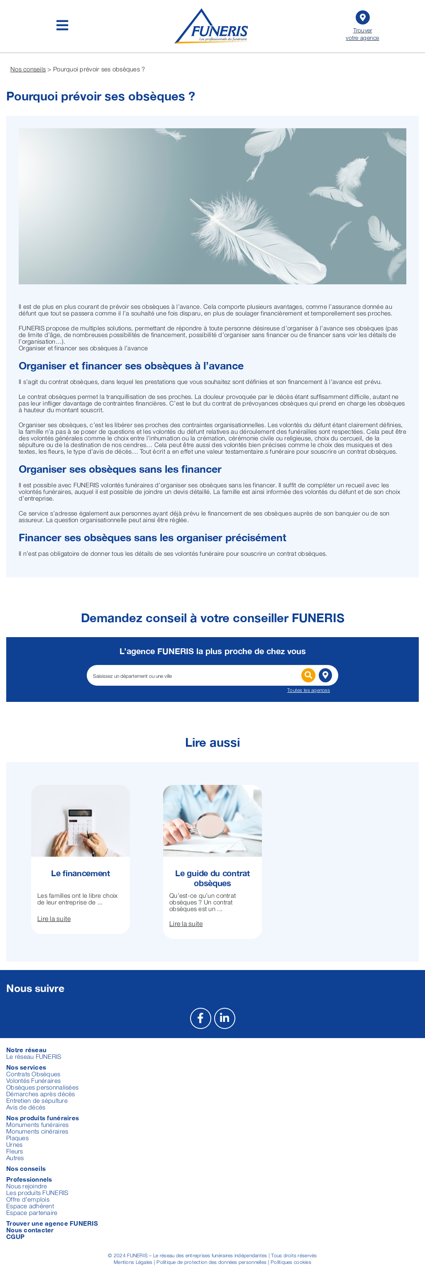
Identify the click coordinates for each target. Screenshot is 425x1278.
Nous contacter (30, 1230)
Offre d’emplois (27, 1199)
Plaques (17, 1137)
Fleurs (14, 1151)
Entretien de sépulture (37, 1100)
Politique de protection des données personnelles (211, 1262)
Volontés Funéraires (33, 1080)
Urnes (14, 1144)
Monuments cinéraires (37, 1131)
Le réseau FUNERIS (33, 1056)
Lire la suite (54, 918)
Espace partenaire (32, 1212)
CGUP (15, 1236)
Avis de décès (26, 1107)
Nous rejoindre (26, 1186)
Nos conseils (28, 69)
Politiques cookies (291, 1262)
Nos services (26, 1067)
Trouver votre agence (362, 24)
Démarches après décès (40, 1093)
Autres (15, 1157)
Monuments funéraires (37, 1124)
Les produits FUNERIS (37, 1192)
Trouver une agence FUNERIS (52, 1223)
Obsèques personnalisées (42, 1087)
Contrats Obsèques (33, 1074)
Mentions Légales (133, 1262)
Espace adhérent (30, 1206)
